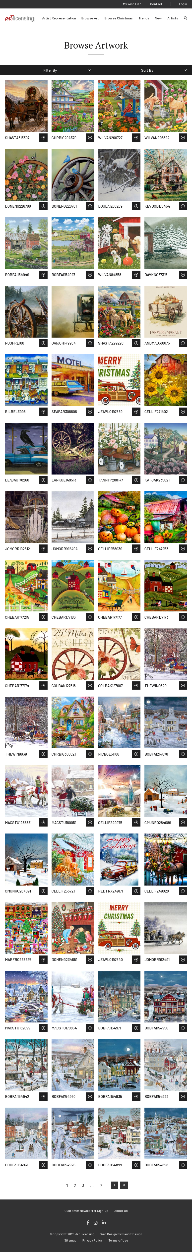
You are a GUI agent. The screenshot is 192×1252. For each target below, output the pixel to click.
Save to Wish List (43, 137)
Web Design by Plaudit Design (121, 1234)
